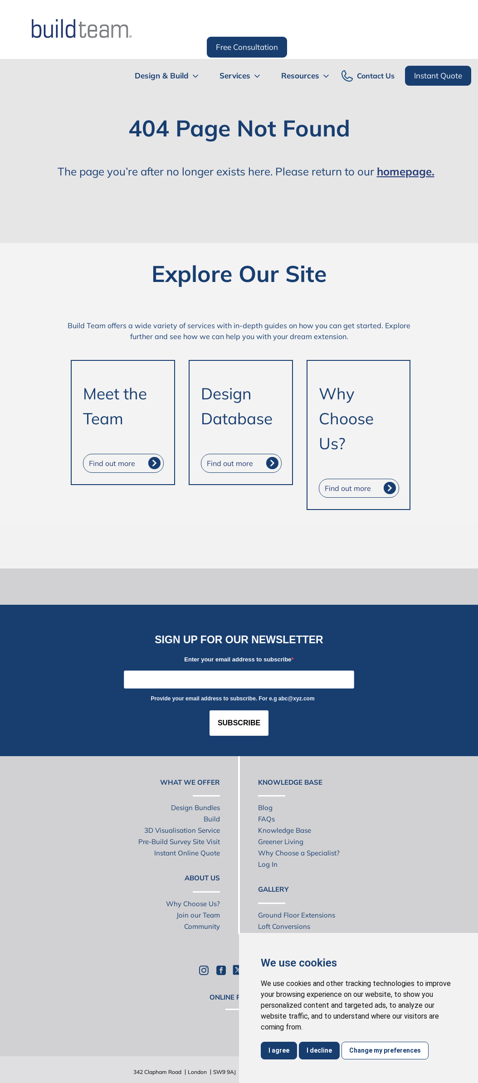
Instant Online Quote (187, 853)
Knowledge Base (284, 830)
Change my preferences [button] (385, 1050)
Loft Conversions (284, 926)
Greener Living (280, 841)
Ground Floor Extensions (296, 915)
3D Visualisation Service (182, 830)
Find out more (112, 463)
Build (212, 819)
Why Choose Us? (193, 903)
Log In (268, 864)
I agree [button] (278, 1050)
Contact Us (376, 76)
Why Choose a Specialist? (299, 853)
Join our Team (198, 915)
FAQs (266, 819)
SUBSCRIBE (239, 723)
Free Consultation (247, 47)
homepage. (405, 171)
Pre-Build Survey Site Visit (179, 841)
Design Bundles (195, 807)
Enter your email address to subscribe (237, 659)
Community (202, 926)
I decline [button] (319, 1050)
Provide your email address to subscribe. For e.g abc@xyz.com (232, 698)
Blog (265, 807)
